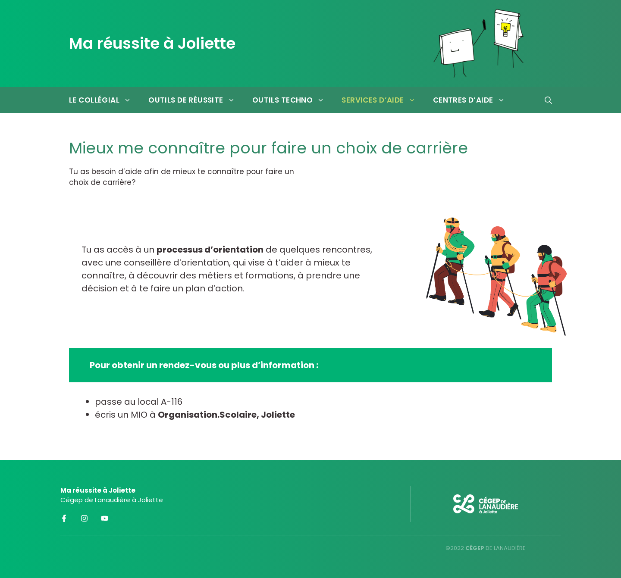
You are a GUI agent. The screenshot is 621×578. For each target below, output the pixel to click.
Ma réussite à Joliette (152, 43)
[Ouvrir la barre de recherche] (548, 100)
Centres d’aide (473, 100)
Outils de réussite (196, 100)
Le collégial (104, 100)
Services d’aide (383, 100)
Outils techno (292, 100)
